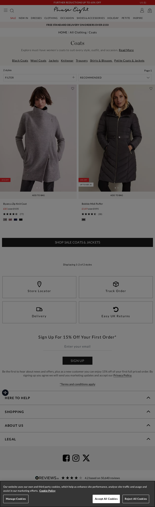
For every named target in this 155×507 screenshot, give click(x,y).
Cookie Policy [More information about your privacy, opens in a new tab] (47, 490)
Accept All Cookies (106, 498)
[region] (77, 494)
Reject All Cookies (136, 498)
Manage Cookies (16, 498)
